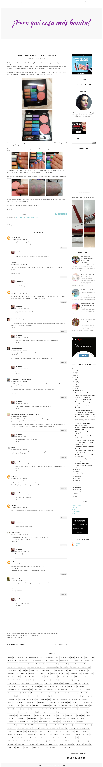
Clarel (52, 680)
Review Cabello (50, 664)
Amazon (35, 709)
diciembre (78, 390)
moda (23, 670)
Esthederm (51, 744)
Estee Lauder (19, 731)
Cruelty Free (57, 683)
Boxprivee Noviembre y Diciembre (85, 414)
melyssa (14, 476)
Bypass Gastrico (38, 689)
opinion (81, 676)
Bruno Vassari (25, 689)
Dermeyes (41, 744)
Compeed (10, 744)
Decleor (32, 744)
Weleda (51, 692)
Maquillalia (19, 734)
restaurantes (71, 737)
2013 (74, 386)
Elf (72, 689)
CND (34, 728)
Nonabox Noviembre (81, 425)
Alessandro (11, 715)
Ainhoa (10, 702)
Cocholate (52, 728)
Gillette (70, 744)
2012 (74, 388)
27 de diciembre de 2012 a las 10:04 (19, 321)
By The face (49, 715)
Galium (61, 744)
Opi (9, 737)
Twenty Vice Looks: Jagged (83, 399)
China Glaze (69, 715)
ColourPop (72, 728)
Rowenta (17, 737)
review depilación (12, 686)
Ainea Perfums (83, 737)
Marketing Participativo (76, 664)
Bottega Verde (71, 692)
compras (52, 660)
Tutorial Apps (43, 699)
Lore (12, 292)
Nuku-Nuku (19, 252)
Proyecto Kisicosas (84, 705)
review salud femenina (51, 747)
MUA (19, 705)
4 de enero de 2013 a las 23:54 (22, 283)
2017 (74, 377)
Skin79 (24, 692)
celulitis (72, 712)
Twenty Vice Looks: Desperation (84, 440)
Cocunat (62, 728)
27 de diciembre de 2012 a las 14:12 (19, 449)
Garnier (67, 683)
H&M (80, 689)
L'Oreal (20, 667)
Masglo (32, 721)
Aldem (9, 741)
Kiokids (87, 744)
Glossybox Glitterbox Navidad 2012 (85, 412)
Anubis (42, 725)
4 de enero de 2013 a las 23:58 (22, 368)
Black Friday (41, 702)
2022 (74, 370)
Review (10, 657)
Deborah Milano (12, 670)
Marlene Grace (31, 734)
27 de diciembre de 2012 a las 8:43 (19, 293)
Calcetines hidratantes (70, 741)
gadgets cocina (37, 747)
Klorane (88, 689)
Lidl (77, 731)
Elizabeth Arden (32, 718)
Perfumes (24, 686)
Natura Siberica (54, 734)
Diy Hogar (31, 673)
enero (76, 492)
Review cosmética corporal (34, 667)
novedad (62, 664)
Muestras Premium (13, 692)
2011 (74, 494)
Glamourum (43, 673)
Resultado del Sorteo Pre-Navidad (85, 417)
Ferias (59, 676)
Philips (55, 705)
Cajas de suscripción (49, 657)
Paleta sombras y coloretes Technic (85, 395)
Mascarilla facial (12, 676)
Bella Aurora (38, 715)
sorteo (77, 657)
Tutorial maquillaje (65, 657)
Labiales (82, 718)
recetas (61, 686)
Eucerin (31, 696)
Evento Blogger (64, 660)
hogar (26, 709)
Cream (79, 715)
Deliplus (84, 667)
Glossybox (86, 660)
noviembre (78, 469)
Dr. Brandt (21, 696)
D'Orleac (88, 715)
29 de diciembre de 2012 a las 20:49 (19, 534)
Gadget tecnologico (61, 718)
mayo (76, 483)
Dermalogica (83, 728)
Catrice (22, 673)
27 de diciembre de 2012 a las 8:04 (19, 239)
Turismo (63, 712)
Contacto (74, 507)
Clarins (82, 692)
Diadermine (50, 689)
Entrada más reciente (17, 644)
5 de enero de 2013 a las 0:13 (21, 600)
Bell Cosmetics (49, 676)
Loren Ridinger (56, 696)
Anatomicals (30, 702)
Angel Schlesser (32, 725)
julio (76, 478)
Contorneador (21, 744)
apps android (35, 686)
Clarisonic (84, 741)
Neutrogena (11, 699)
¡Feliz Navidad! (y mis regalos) (83, 397)
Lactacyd (58, 731)
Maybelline (54, 673)
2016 (74, 379)
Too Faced (10, 660)
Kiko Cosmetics (23, 660)
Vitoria (53, 699)
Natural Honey (66, 734)
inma (13, 447)
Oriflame (35, 705)
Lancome (68, 731)
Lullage (85, 731)
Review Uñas (11, 673)
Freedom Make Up (43, 696)
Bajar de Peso (56, 709)
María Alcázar (15, 578)
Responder (63, 247)
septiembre (78, 474)
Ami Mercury (15, 237)
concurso (71, 670)
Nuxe (18, 747)
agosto (77, 476)
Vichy (83, 683)
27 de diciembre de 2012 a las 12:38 (19, 416)
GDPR (73, 513)
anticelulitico (64, 699)
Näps (41, 712)
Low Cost (10, 705)
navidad (37, 683)
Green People (31, 731)
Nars (27, 705)
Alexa (17, 741)
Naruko (10, 747)
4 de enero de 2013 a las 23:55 (22, 308)
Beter (74, 709)
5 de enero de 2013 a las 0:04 (22, 524)
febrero (77, 489)
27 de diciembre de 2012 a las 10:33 (19, 350)
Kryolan (73, 718)
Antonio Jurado (16, 532)
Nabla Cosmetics (43, 721)
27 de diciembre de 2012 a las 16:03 (19, 478)
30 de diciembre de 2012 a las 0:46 (19, 563)
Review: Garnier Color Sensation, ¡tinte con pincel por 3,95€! (88, 321)
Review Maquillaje (31, 217)
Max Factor (11, 664)
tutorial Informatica (67, 747)
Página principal (76, 505)
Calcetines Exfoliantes (54, 741)
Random (87, 657)
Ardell (59, 725)
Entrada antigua (59, 644)
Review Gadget (83, 670)
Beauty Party (80, 686)
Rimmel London (25, 683)
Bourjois (83, 709)
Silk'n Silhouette (52, 712)
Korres (49, 731)
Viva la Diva (36, 737)
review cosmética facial (38, 660)
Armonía (68, 725)
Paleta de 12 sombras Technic (83, 410)
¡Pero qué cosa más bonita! (47, 765)
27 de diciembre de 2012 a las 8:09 (19, 264)
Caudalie (43, 728)
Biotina (87, 725)
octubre (77, 471)
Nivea (31, 680)
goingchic (84, 699)
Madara (10, 734)
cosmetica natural (51, 667)
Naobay (87, 696)
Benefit (46, 683)
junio (76, 480)
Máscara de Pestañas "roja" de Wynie (83, 197)
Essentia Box (75, 702)
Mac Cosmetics (20, 680)
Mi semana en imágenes (82, 463)
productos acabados (25, 664)
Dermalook (11, 696)
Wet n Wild (38, 664)
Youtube (10, 725)
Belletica (78, 725)
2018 (74, 375)
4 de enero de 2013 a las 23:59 (22, 403)
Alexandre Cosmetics (29, 741)
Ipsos (41, 731)
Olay (87, 734)
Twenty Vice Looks (44, 670)
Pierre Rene (22, 699)
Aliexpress (19, 702)
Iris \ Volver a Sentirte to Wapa (21, 379)
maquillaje (19, 217)
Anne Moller (45, 709)
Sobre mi (74, 509)
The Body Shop (73, 673)
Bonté (9, 680)
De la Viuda (64, 702)
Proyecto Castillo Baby (68, 705)
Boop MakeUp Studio (23, 728)
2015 (74, 381)
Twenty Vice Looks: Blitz (82, 393)
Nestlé (75, 683)
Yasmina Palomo (16, 348)
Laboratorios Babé (64, 680)
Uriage (26, 737)
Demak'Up (10, 718)
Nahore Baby (76, 696)
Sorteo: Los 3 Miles (87, 290)
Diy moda (20, 718)
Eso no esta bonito (46, 718)
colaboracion (59, 737)
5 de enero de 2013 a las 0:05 (22, 551)
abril (76, 485)
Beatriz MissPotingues (18, 319)
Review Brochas (12, 683)
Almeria (70, 686)
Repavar (26, 747)
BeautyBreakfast (12, 689)
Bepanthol (60, 692)
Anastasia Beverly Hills (24, 715)
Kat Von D (32, 712)
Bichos (13, 505)
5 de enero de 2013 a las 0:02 (22, 463)
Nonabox (76, 660)
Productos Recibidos (67, 721)
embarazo (74, 699)
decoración (20, 725)
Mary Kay (42, 734)
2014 (74, 384)
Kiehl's (78, 744)
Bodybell (10, 728)
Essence (10, 667)
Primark (32, 699)
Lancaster (10, 721)
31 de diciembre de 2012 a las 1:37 (18, 580)
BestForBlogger (62, 765)
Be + (66, 709)
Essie (9, 731)
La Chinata (86, 702)
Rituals (10, 709)
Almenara (41, 741)
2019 (74, 373)
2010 (74, 496)
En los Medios (76, 511)
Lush (67, 696)
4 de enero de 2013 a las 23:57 (22, 337)
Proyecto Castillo (26, 676)
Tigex (42, 692)
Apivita (51, 725)
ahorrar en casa (59, 670)
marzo (77, 487)
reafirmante (83, 712)
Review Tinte (70, 676)
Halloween (21, 712)
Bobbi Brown (53, 702)
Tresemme (80, 721)
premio (38, 676)
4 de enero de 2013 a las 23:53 (22, 254)
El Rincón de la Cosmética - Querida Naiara (25, 414)
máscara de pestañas (49, 686)
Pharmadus (46, 705)
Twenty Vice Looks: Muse (82, 423)
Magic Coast (21, 721)
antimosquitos (47, 737)
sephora (32, 670)
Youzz (18, 709)
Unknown (14, 562)
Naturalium (78, 734)
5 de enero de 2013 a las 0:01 (21, 436)
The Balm (33, 692)
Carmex (59, 715)
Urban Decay (86, 673)
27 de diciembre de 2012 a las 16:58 (19, 507)
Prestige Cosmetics (80, 680)
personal (63, 667)
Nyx (63, 673)
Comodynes (11, 712)
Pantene (54, 721)
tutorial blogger (42, 680)
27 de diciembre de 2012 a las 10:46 (19, 381)
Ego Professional (62, 689)
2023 (74, 368)
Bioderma (73, 667)
